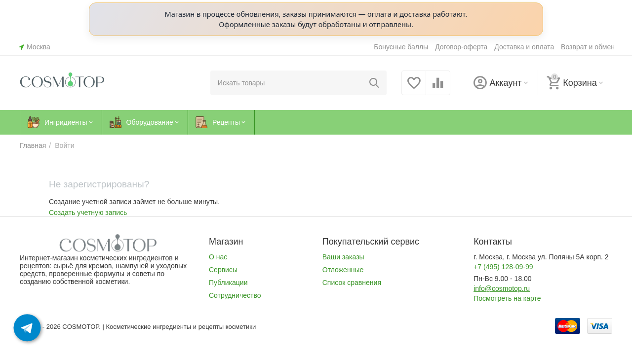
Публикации (228, 282)
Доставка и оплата (524, 47)
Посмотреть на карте (507, 298)
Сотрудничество (235, 295)
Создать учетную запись (88, 212)
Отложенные (342, 270)
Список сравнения (351, 282)
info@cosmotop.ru (502, 288)
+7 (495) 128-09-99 (503, 267)
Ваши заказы (343, 257)
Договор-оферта (461, 47)
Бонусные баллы (401, 47)
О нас (218, 257)
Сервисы (223, 270)
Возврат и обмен (588, 47)
